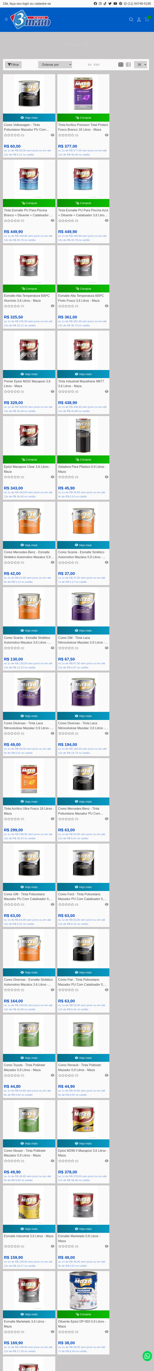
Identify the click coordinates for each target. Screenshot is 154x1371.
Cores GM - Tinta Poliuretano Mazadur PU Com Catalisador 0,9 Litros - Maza (25, 667)
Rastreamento (77, 1171)
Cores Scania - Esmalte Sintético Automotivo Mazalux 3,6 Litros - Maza (24, 488)
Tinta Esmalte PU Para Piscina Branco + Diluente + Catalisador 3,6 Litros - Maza (125, 131)
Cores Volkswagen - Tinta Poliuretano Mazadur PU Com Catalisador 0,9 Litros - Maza (25, 131)
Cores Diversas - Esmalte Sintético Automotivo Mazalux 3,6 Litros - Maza (123, 667)
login (26, 3)
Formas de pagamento (77, 1183)
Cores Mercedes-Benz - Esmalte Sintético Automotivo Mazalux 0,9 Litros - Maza (73, 399)
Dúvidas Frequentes (77, 1177)
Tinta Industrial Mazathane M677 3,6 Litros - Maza (71, 309)
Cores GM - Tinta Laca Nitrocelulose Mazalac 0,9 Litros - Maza (75, 488)
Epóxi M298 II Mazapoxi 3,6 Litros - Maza (72, 845)
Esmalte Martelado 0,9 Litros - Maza (25, 934)
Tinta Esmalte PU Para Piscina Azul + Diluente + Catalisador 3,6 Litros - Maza (25, 221)
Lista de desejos (77, 1254)
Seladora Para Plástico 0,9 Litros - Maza (22, 399)
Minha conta (77, 1242)
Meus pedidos (77, 1248)
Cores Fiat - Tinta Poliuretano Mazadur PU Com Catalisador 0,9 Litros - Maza (25, 756)
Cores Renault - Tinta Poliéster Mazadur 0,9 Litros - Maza (124, 756)
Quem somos (77, 1195)
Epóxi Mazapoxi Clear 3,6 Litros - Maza (125, 309)
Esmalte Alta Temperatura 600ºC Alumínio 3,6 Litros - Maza (72, 221)
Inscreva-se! (77, 1315)
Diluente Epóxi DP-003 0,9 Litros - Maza (121, 934)
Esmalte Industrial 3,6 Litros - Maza (123, 845)
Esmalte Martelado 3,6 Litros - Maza (74, 934)
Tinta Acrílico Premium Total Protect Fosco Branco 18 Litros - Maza (76, 131)
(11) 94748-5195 (137, 3)
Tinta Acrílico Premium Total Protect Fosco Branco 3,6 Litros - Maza (26, 1024)
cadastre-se (42, 3)
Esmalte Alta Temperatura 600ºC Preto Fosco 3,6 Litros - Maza (124, 221)
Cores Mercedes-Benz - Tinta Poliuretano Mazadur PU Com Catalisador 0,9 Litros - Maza (124, 578)
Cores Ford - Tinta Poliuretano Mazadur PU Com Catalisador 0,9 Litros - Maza (74, 667)
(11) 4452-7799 (81, 1085)
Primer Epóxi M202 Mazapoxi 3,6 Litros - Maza (24, 309)
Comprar (76, 119)
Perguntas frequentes (77, 1189)
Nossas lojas (77, 1220)
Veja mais (27, 119)
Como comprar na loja (77, 1214)
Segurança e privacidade (77, 1208)
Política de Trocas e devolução (77, 1202)
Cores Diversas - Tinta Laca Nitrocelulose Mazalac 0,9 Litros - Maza (125, 488)
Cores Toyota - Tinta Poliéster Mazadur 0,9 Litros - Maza (74, 756)
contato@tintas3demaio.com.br (81, 1097)
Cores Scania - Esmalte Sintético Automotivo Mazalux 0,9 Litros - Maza (123, 399)
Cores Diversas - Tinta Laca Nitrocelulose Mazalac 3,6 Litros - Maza (26, 578)
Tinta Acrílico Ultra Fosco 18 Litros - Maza (73, 577)
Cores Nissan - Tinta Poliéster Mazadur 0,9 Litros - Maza (25, 845)
